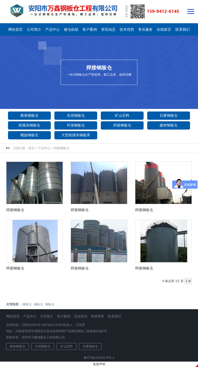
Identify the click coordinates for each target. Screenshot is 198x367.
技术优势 (127, 29)
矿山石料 (122, 115)
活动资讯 (80, 316)
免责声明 (99, 364)
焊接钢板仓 (122, 125)
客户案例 (89, 29)
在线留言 (164, 29)
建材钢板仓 (169, 125)
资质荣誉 (97, 316)
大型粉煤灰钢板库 (75, 135)
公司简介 (34, 29)
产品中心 (52, 29)
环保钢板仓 (76, 125)
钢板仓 (27, 304)
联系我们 (182, 29)
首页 (31, 148)
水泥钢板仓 (76, 115)
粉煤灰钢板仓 (29, 125)
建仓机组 (71, 29)
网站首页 (15, 29)
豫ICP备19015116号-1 (99, 358)
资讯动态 (108, 29)
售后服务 (145, 29)
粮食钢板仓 (29, 115)
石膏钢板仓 (169, 115)
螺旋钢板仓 (29, 135)
